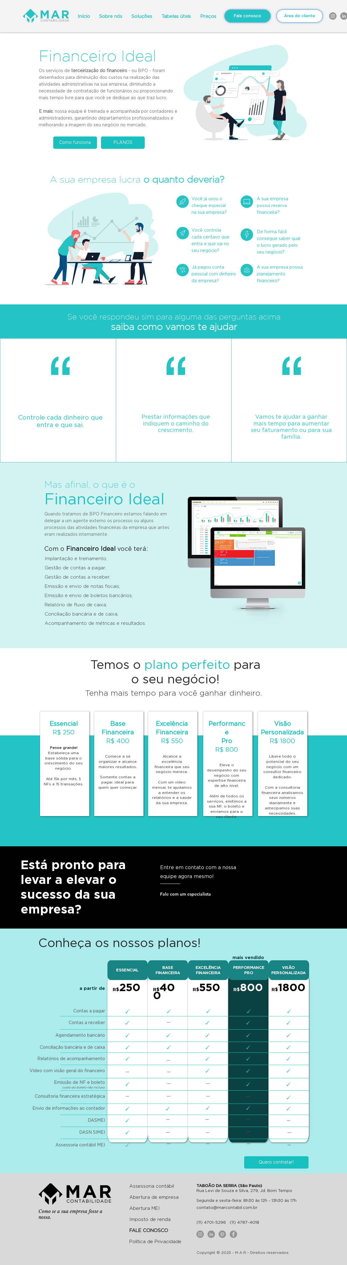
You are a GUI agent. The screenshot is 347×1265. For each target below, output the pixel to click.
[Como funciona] (75, 142)
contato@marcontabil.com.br (226, 1207)
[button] (176, 16)
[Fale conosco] (247, 16)
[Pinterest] (222, 1234)
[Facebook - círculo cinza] (233, 1234)
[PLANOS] (123, 142)
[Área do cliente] (299, 16)
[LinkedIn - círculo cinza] (211, 1234)
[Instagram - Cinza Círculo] (333, 16)
